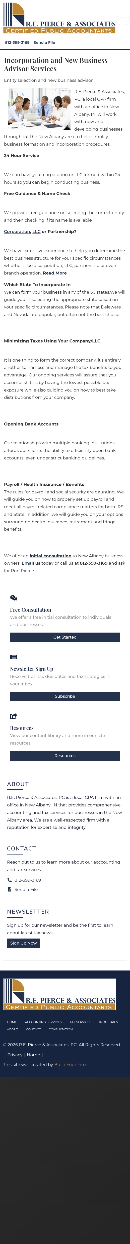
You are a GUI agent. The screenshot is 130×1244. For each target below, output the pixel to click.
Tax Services (80, 1022)
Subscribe (65, 696)
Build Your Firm (71, 1064)
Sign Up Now (23, 943)
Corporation (17, 231)
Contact (33, 1029)
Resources (65, 755)
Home (12, 1022)
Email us (31, 563)
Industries (108, 1022)
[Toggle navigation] (123, 20)
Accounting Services (43, 1022)
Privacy (15, 1055)
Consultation (61, 1029)
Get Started (65, 637)
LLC (36, 231)
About (12, 1029)
